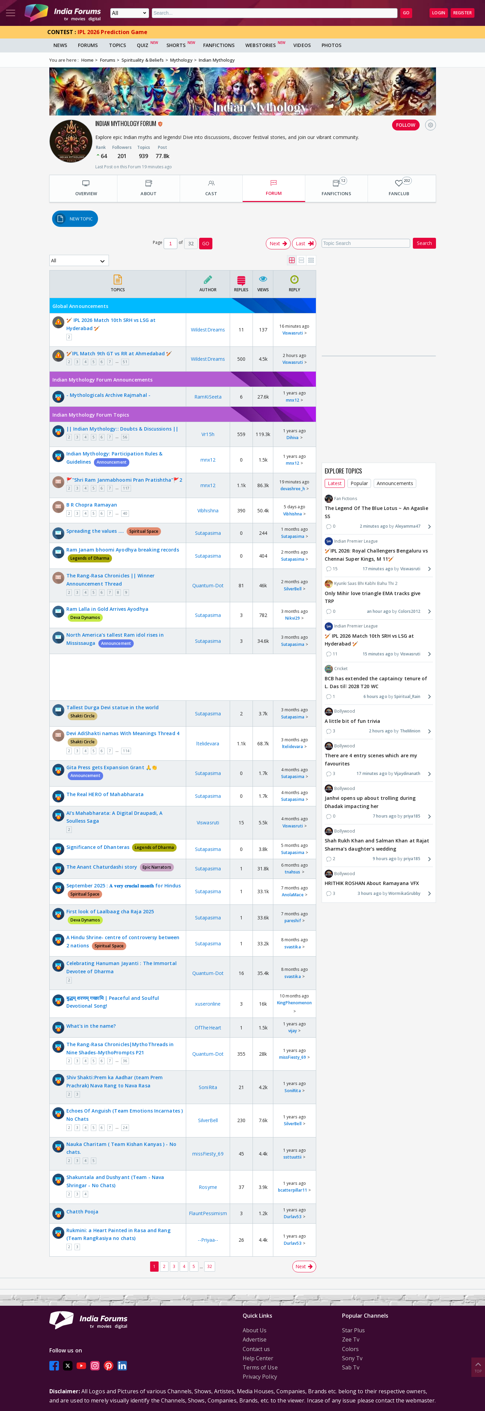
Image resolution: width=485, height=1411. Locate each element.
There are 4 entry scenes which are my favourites (371, 759)
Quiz (142, 45)
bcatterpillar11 (292, 1190)
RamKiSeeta (208, 396)
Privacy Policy (260, 1376)
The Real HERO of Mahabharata (105, 794)
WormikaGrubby (404, 893)
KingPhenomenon (294, 1003)
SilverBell (293, 589)
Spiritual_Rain (407, 696)
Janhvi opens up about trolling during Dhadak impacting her (370, 802)
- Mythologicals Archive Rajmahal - (108, 395)
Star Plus (353, 1330)
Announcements (395, 483)
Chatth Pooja (82, 1211)
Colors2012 (409, 611)
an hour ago (379, 611)
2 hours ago (381, 731)
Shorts (176, 45)
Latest (335, 483)
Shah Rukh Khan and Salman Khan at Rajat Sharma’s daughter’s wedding (377, 844)
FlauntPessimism (208, 1213)
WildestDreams (208, 329)
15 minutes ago (377, 654)
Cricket (336, 669)
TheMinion (410, 731)
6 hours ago (375, 696)
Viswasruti (292, 333)
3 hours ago (370, 893)
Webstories (260, 45)
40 (125, 513)
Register (462, 13)
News (60, 45)
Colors (350, 1349)
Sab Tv (351, 1367)
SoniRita (208, 1087)
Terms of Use (260, 1367)
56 (125, 437)
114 (126, 750)
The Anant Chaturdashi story (120, 867)
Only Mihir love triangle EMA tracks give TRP (373, 597)
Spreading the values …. (113, 531)
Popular (359, 483)
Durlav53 (293, 1217)
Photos (332, 45)
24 (125, 1127)
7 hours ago (385, 816)
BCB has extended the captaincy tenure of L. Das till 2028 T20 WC (376, 682)
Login (438, 13)
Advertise (255, 1339)
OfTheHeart (208, 1027)
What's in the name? (91, 1026)
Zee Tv (351, 1339)
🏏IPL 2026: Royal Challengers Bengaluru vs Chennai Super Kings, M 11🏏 (376, 554)
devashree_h (292, 489)
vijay (292, 1031)
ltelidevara (207, 743)
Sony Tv (352, 1358)
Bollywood (340, 712)
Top (478, 1367)
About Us (255, 1330)
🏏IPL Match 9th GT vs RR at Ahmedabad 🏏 (119, 353)
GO (406, 13)
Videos (302, 45)
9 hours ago (385, 859)
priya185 (412, 816)
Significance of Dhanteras (121, 847)
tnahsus (293, 872)
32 (209, 1266)
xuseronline (208, 1004)
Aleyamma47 (408, 526)
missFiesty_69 (292, 1057)
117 (126, 488)
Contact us (256, 1349)
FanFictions (219, 45)
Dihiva (293, 437)
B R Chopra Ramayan (91, 504)
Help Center (258, 1358)
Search (424, 243)
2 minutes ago (374, 526)
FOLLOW (406, 125)
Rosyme (208, 1187)
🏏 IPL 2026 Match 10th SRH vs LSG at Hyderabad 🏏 (111, 324)
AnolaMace (293, 895)
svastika (293, 947)
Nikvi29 (292, 618)
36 (125, 1060)
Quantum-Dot (208, 585)
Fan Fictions (341, 499)
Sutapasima (208, 533)
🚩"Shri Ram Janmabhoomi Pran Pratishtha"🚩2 (124, 480)
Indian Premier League (351, 541)
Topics (117, 45)
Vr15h (207, 434)
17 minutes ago (377, 569)
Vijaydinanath (407, 773)
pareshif (293, 921)
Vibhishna (208, 510)
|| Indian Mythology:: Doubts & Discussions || (122, 428)
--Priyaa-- (208, 1240)
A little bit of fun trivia (353, 721)
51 (125, 361)
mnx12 (293, 400)
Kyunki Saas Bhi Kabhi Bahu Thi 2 (361, 584)
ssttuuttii (293, 1157)
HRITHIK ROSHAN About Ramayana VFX (372, 883)
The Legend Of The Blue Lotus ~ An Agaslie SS (376, 512)
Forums (88, 45)
